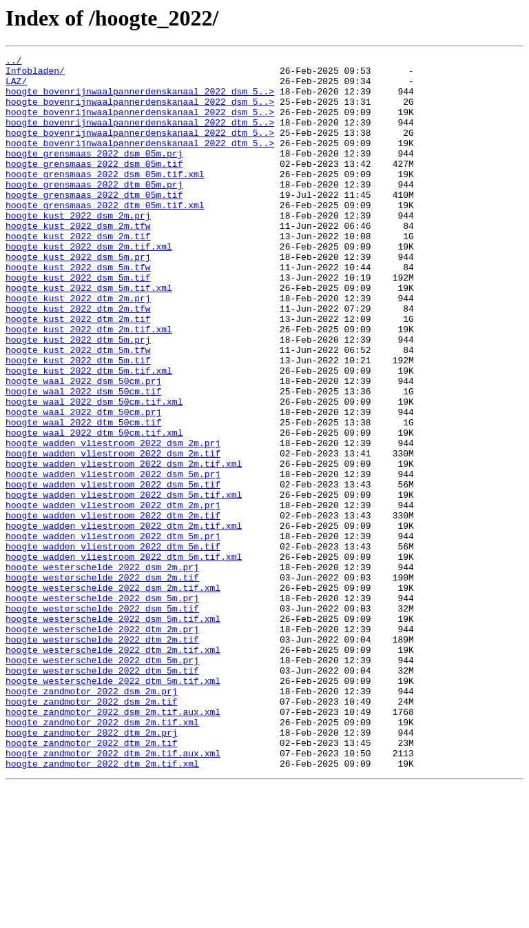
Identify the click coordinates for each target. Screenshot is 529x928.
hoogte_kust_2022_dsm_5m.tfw (78, 310)
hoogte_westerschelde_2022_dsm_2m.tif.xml (113, 695)
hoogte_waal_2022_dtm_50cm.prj (83, 484)
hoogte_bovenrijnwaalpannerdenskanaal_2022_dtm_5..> (140, 136)
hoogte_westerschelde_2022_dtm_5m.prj (102, 782)
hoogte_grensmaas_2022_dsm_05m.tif (94, 186)
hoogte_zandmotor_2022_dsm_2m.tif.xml (102, 856)
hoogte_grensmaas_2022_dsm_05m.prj (94, 174)
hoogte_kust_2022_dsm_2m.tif (78, 273)
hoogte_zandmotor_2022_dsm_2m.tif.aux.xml (113, 844)
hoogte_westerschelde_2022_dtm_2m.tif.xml (113, 769)
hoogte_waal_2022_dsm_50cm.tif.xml (94, 471)
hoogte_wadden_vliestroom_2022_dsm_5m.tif (113, 571)
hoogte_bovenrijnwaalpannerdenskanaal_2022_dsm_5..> (140, 99)
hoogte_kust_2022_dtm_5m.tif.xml (89, 434)
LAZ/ (16, 87)
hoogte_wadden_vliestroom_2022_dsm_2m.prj (113, 521)
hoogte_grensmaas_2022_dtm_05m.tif (94, 223)
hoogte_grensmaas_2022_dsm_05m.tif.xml (105, 198)
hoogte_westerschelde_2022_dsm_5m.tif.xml (113, 732)
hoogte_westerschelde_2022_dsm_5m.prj (102, 707)
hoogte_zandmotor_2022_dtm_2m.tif (92, 881)
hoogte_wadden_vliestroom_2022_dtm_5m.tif (113, 645)
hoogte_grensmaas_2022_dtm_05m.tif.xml (105, 236)
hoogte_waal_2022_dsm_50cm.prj (83, 447)
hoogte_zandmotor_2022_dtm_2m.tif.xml (102, 906)
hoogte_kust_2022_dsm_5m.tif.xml (89, 335)
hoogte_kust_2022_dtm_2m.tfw (78, 360)
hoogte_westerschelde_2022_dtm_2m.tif (102, 757)
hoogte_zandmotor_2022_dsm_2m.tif (92, 831)
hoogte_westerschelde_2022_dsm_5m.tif (102, 720)
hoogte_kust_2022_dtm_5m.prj (78, 397)
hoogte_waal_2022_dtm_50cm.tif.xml (94, 509)
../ (13, 62)
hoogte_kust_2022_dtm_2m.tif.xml (89, 385)
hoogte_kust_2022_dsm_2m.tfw (78, 260)
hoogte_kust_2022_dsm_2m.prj (78, 248)
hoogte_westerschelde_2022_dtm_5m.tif (102, 794)
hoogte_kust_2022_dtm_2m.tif (78, 372)
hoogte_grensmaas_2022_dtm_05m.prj (94, 211)
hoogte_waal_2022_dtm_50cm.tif (83, 496)
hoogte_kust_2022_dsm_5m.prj (78, 298)
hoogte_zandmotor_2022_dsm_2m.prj (92, 819)
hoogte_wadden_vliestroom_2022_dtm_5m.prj (113, 633)
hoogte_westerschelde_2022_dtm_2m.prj (102, 744)
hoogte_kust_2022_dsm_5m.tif (78, 322)
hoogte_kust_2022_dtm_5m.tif (78, 422)
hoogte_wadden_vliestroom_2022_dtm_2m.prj (113, 595)
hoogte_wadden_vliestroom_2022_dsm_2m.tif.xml (124, 546)
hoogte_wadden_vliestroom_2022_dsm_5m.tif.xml (124, 583)
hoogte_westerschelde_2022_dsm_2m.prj (102, 670)
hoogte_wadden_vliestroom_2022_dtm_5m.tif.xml (124, 658)
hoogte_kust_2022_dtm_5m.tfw (78, 409)
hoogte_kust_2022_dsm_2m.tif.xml (89, 285)
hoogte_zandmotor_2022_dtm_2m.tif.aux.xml (113, 893)
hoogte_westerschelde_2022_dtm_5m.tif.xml (113, 806)
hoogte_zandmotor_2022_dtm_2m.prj (92, 869)
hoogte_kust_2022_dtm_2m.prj (78, 347)
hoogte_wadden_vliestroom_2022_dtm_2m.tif (113, 608)
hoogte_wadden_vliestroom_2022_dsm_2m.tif (113, 533)
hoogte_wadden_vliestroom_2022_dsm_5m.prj (113, 558)
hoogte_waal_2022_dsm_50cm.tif (83, 459)
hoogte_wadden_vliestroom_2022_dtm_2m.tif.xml (124, 620)
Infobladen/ (35, 74)
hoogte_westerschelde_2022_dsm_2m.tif (102, 682)
